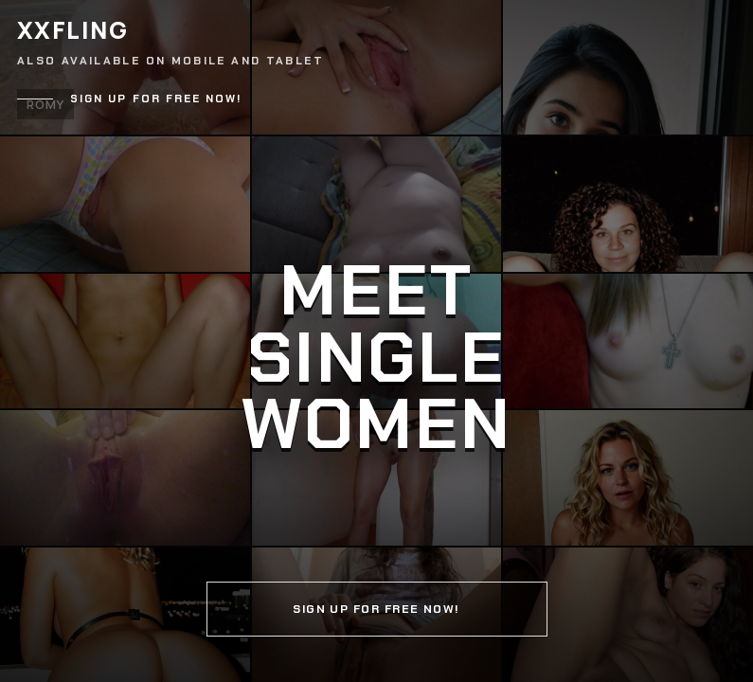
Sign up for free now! (156, 99)
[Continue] (376, 341)
